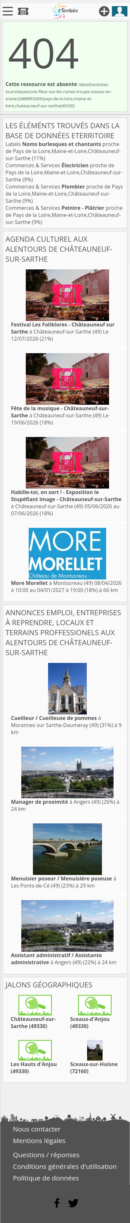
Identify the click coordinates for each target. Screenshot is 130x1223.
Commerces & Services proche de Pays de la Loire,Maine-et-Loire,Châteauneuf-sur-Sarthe (64, 172)
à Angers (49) (56, 801)
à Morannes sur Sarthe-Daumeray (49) (56, 721)
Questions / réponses (46, 1154)
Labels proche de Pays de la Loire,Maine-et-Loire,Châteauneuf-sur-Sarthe (63, 151)
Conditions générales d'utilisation (65, 1166)
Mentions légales (39, 1140)
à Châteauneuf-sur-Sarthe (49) (63, 328)
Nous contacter (37, 1128)
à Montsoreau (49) (52, 583)
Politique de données (46, 1177)
